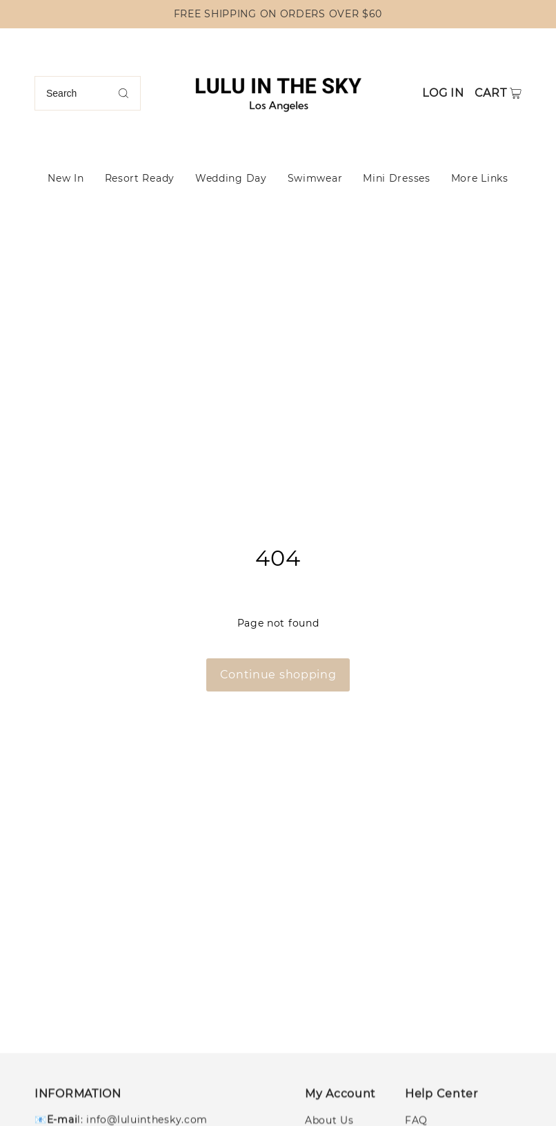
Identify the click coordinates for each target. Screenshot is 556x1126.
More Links (479, 178)
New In (65, 178)
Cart (491, 92)
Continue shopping (278, 674)
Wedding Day (231, 178)
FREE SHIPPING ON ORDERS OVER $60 (278, 14)
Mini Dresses (396, 178)
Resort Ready (140, 178)
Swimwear (315, 178)
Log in (443, 92)
